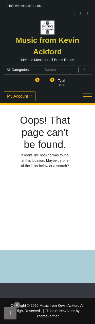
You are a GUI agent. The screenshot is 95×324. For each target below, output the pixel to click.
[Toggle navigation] (87, 96)
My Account (18, 96)
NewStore (67, 311)
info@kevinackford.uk (24, 6)
